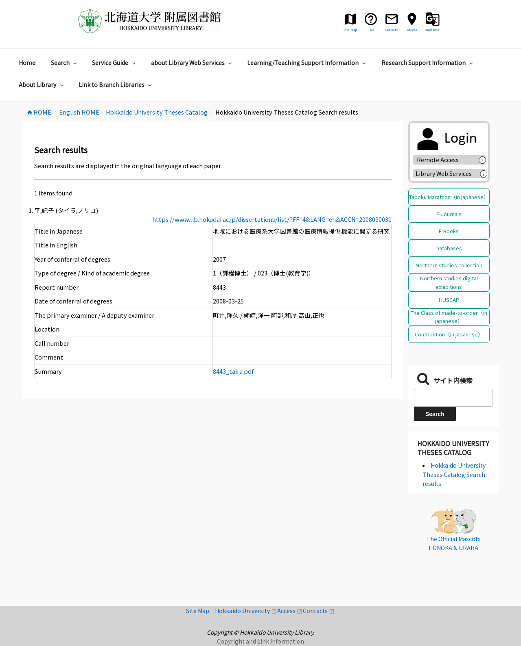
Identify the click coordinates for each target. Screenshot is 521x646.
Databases (449, 248)
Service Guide (115, 63)
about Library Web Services (192, 63)
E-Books (449, 231)
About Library (42, 84)
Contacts (319, 611)
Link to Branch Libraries (116, 84)
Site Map (200, 611)
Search (65, 63)
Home (27, 63)
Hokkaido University (246, 611)
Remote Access (440, 160)
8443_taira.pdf (233, 371)
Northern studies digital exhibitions (449, 282)
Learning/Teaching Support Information (307, 63)
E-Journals (449, 214)
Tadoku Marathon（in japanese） (449, 197)
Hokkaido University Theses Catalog (453, 447)
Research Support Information (428, 63)
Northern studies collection (449, 265)
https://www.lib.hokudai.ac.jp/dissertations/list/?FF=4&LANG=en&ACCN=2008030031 (272, 219)
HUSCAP (449, 299)
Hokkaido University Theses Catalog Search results (454, 474)
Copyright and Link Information (260, 641)
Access (290, 611)
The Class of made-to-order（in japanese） (449, 317)
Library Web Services (444, 173)
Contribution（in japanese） (449, 334)
